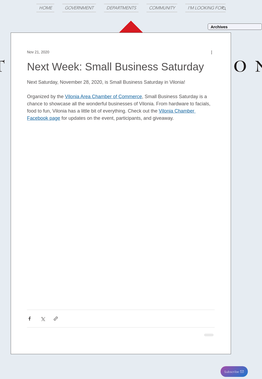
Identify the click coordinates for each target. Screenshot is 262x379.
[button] (234, 371)
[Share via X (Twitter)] (42, 318)
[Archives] (235, 26)
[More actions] (211, 52)
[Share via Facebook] (29, 318)
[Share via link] (55, 318)
